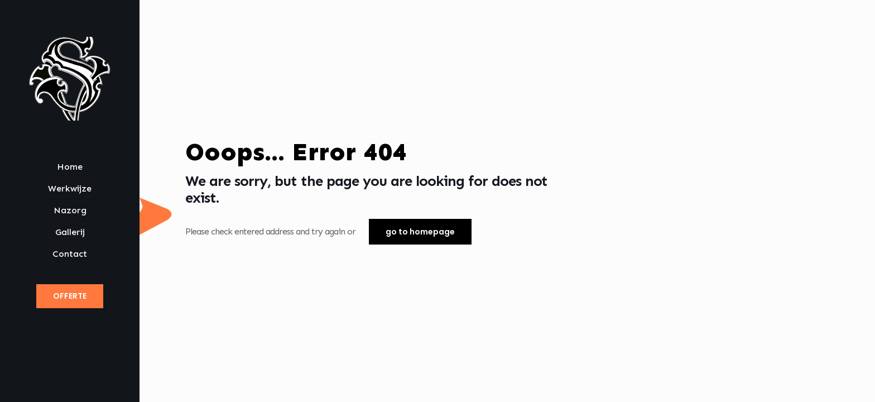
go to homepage (420, 231)
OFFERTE (69, 296)
